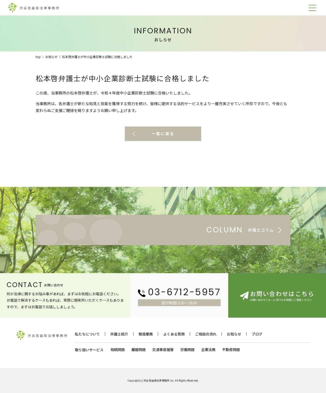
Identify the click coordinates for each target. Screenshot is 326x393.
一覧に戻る (163, 133)
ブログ (257, 334)
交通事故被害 (163, 349)
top (38, 56)
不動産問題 (231, 349)
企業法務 (208, 349)
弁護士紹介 (119, 334)
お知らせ (51, 56)
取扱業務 (146, 334)
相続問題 (118, 349)
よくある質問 (174, 334)
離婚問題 (138, 349)
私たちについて (87, 334)
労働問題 (187, 349)
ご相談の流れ (205, 334)
